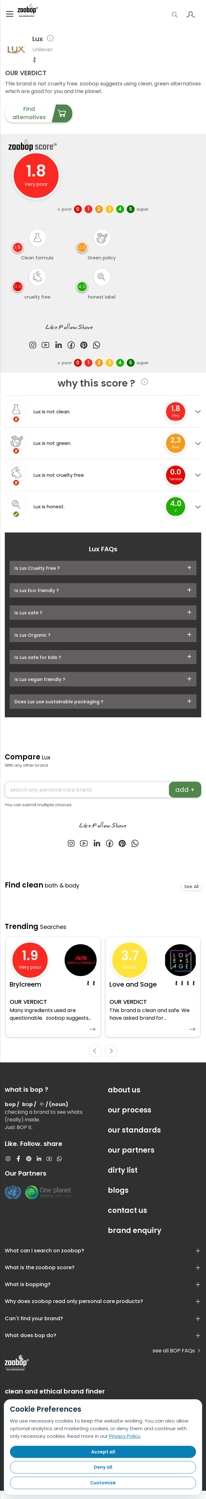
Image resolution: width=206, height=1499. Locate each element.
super (143, 212)
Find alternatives (42, 116)
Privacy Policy (124, 1436)
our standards (134, 1138)
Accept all (103, 1452)
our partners (131, 1158)
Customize (103, 1483)
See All (191, 889)
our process (129, 1118)
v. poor (65, 212)
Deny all (103, 1467)
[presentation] (95, 1059)
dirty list (123, 1179)
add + (185, 792)
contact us (127, 1219)
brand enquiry (134, 1239)
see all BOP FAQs (177, 1359)
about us (124, 1098)
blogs (118, 1199)
